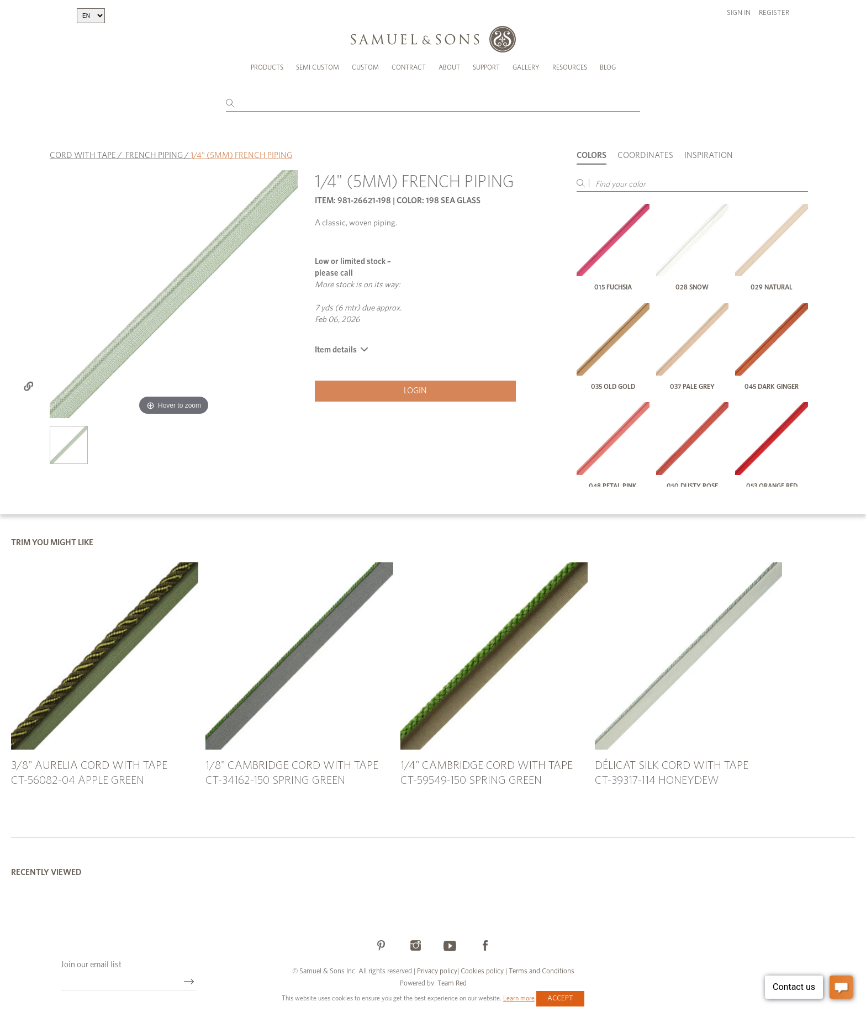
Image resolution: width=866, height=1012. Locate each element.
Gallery (526, 67)
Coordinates (645, 155)
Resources (569, 67)
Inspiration (708, 155)
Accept (560, 998)
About (449, 67)
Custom (365, 67)
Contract (409, 67)
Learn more (519, 998)
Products (267, 67)
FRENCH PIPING (154, 155)
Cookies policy (482, 971)
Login (415, 391)
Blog (608, 67)
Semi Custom (317, 67)
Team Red (452, 983)
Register (774, 13)
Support (486, 67)
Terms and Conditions (540, 971)
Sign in (739, 13)
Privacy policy (437, 971)
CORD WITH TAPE (83, 155)
